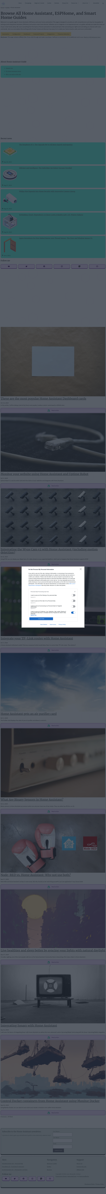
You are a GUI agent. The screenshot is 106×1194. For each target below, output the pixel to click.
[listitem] (53, 591)
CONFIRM (41, 618)
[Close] (81, 569)
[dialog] (53, 597)
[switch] (73, 595)
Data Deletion (43, 624)
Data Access (53, 624)
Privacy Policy (62, 624)
